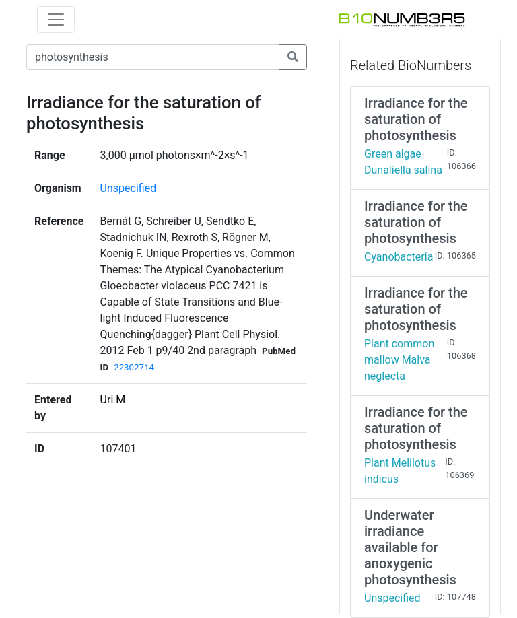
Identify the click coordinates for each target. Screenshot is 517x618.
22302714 (134, 367)
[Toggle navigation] (56, 19)
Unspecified (128, 188)
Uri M (113, 399)
